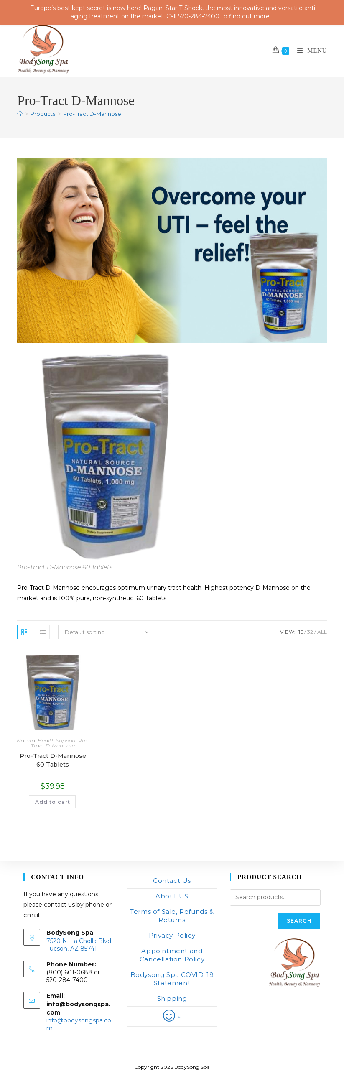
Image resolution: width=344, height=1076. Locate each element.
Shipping (172, 998)
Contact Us (172, 881)
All (322, 632)
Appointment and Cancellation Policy (172, 955)
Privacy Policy (172, 935)
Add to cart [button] (52, 802)
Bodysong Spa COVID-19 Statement (172, 979)
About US (172, 896)
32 (310, 632)
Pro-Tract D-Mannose (92, 113)
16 (300, 632)
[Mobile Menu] (309, 50)
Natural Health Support (46, 740)
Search (299, 921)
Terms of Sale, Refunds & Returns (172, 916)
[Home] (20, 113)
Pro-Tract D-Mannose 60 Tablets (53, 760)
